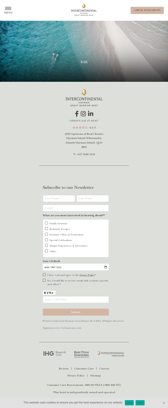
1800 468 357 (112, 385)
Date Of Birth (51, 261)
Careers (104, 368)
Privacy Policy (87, 275)
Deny (140, 402)
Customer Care (84, 368)
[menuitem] (65, 368)
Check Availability (147, 10)
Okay (129, 402)
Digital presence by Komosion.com (62, 327)
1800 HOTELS (93, 385)
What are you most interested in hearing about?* (74, 215)
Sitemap (95, 375)
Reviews (64, 368)
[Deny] (163, 403)
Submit (75, 312)
